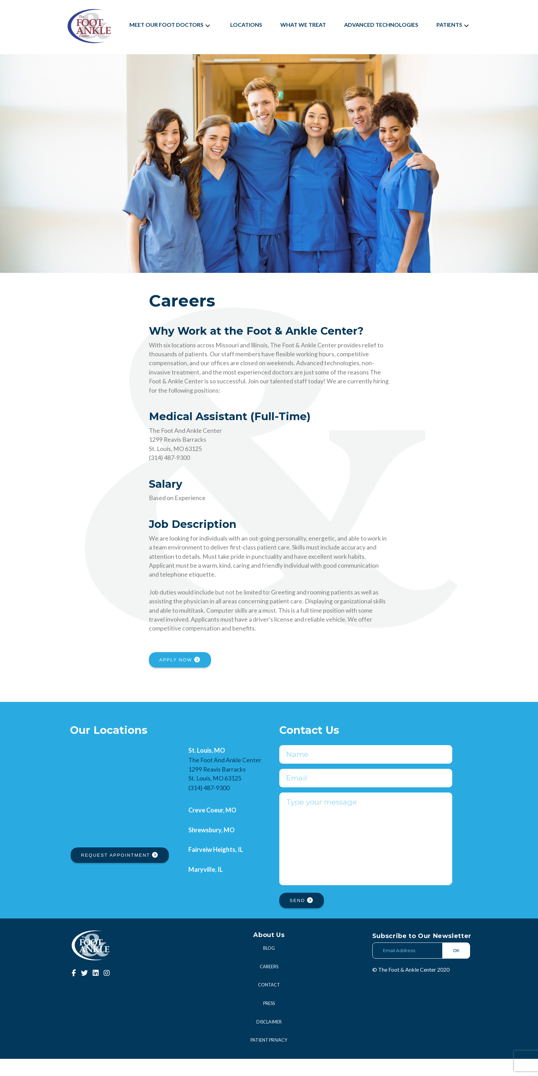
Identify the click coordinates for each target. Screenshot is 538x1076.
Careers (269, 983)
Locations (246, 24)
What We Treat (303, 24)
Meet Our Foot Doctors (170, 24)
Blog (269, 965)
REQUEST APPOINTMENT (120, 855)
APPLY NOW (180, 659)
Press (269, 1020)
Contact (269, 1002)
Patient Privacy (268, 1057)
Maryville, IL (205, 869)
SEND (302, 917)
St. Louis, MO (206, 750)
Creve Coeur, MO (212, 810)
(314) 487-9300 (209, 787)
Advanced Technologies (381, 24)
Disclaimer (269, 1039)
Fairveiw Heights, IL (215, 849)
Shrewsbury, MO (211, 830)
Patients (453, 24)
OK (456, 967)
